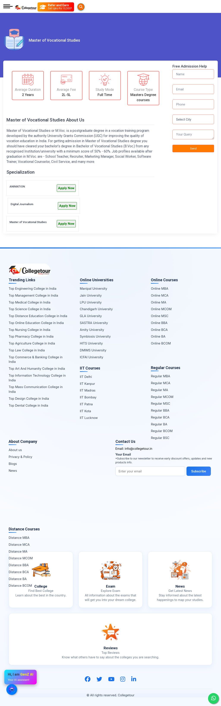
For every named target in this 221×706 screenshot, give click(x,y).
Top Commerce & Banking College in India (36, 359)
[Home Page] (25, 6)
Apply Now (66, 188)
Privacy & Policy (20, 457)
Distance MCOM (21, 558)
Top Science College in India (30, 309)
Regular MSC (160, 403)
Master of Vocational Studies (28, 222)
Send (193, 148)
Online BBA (159, 323)
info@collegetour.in (138, 448)
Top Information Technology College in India (37, 378)
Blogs (13, 463)
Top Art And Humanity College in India (37, 368)
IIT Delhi (86, 377)
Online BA (158, 336)
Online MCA (159, 295)
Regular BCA (160, 417)
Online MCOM (161, 309)
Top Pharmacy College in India (31, 336)
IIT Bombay (88, 397)
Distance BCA (19, 572)
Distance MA (18, 551)
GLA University (91, 316)
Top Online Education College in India (36, 323)
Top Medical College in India (29, 302)
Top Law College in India (27, 350)
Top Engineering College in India (32, 288)
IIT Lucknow (89, 418)
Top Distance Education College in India (38, 316)
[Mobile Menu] (8, 7)
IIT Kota (85, 411)
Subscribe (199, 471)
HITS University (91, 343)
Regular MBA (160, 376)
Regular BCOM (162, 431)
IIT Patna (86, 404)
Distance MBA (19, 537)
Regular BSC (160, 438)
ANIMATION (17, 186)
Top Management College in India (33, 295)
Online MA (158, 302)
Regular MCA (160, 383)
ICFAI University (91, 357)
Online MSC (159, 316)
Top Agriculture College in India (32, 343)
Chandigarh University (96, 309)
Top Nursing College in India (29, 330)
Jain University (91, 295)
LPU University (91, 302)
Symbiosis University (95, 336)
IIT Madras (88, 390)
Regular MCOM (162, 397)
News (13, 470)
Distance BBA (19, 565)
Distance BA (18, 579)
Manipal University (93, 288)
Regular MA (159, 390)
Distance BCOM (20, 585)
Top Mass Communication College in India (36, 389)
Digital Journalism (22, 204)
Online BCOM (161, 343)
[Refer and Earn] (64, 7)
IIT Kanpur (87, 383)
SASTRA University (94, 323)
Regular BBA (160, 410)
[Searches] (43, 7)
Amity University (92, 330)
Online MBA (159, 288)
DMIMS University (93, 350)
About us (15, 450)
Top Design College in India (29, 398)
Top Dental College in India (28, 405)
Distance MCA (19, 544)
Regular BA (159, 424)
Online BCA (159, 330)
